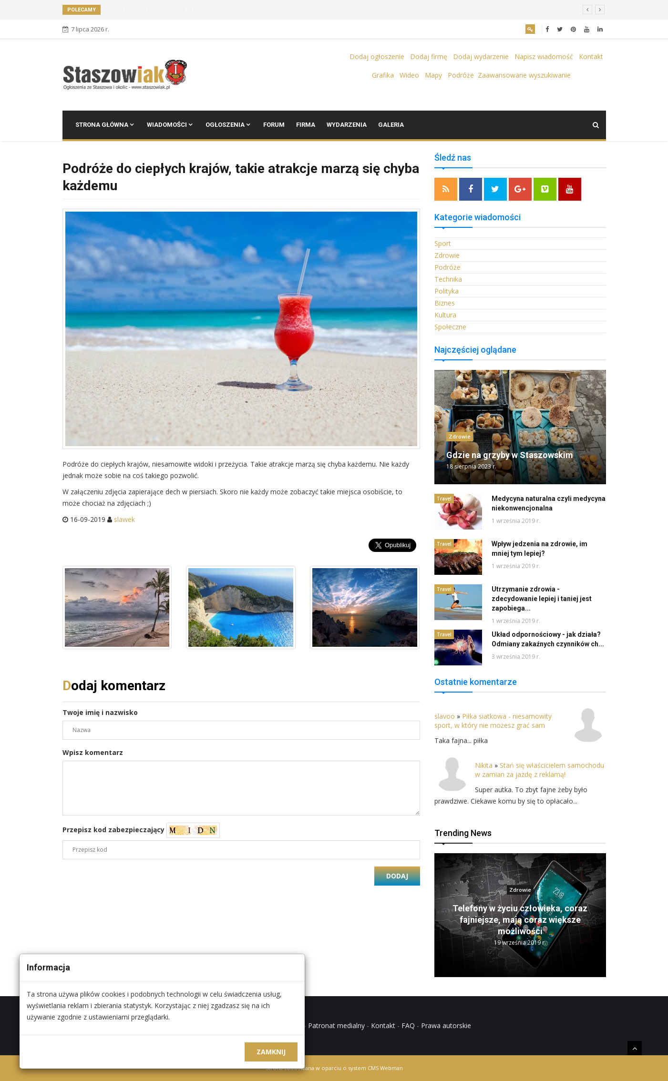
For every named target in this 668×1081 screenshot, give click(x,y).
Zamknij (271, 1051)
